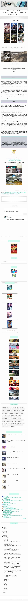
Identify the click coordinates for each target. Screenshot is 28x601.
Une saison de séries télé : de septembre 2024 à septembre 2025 (13, 509)
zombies (3, 426)
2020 (4, 528)
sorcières (19, 421)
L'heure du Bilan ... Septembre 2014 (9, 572)
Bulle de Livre (5, 504)
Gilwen (7, 216)
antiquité (17, 408)
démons (15, 412)
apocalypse (22, 408)
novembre (5, 539)
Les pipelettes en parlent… (7, 510)
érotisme (12, 426)
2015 (4, 535)
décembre (5, 537)
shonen (15, 421)
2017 (4, 532)
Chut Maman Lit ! (6, 516)
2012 (4, 592)
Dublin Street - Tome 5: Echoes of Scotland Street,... (12, 553)
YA (2, 408)
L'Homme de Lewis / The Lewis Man (14, 159)
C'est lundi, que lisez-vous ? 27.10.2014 (10, 550)
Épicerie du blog (21, 599)
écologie (8, 426)
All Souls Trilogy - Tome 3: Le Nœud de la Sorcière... (12, 566)
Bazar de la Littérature (7, 514)
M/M (17, 407)
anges (13, 408)
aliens (10, 408)
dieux (3, 412)
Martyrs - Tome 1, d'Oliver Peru (11, 463)
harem (8, 415)
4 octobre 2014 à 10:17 (9, 217)
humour (12, 415)
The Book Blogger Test (7, 562)
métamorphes (4, 418)
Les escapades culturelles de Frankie (9, 508)
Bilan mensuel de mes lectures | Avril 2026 (9, 503)
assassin (4, 410)
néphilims (15, 418)
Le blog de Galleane (6, 502)
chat (12, 410)
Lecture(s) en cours (9, 282)
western (21, 424)
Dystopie (4, 407)
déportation (20, 412)
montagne (20, 415)
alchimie (6, 408)
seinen (12, 421)
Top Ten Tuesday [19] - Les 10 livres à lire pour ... (11, 548)
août (5, 580)
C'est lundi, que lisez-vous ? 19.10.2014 (10, 558)
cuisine (22, 410)
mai (4, 584)
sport (9, 423)
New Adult (22, 407)
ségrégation (13, 423)
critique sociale (17, 410)
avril (4, 585)
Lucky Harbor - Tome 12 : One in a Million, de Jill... (12, 549)
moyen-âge (4, 416)
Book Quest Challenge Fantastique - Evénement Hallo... (13, 545)
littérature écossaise (9, 193)
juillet (5, 581)
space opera (4, 423)
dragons (7, 412)
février (5, 588)
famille (6, 413)
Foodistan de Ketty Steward (7, 517)
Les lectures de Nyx (6, 499)
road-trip (17, 420)
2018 (4, 531)
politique (4, 420)
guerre (22, 413)
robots (22, 420)
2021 (4, 527)
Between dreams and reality (7, 512)
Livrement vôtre (9, 599)
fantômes (11, 413)
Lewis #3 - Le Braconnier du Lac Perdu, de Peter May (12, 570)
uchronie (4, 424)
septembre (6, 579)
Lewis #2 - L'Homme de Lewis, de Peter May (11, 576)
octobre (5, 540)
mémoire (18, 416)
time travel (22, 423)
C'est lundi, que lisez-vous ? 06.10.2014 (10, 571)
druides (11, 412)
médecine (14, 416)
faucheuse (16, 413)
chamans (8, 410)
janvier (5, 589)
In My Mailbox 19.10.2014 (8, 559)
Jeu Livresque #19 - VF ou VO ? (9, 544)
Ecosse (5, 192)
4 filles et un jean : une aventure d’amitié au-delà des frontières (12, 515)
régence (7, 421)
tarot (18, 423)
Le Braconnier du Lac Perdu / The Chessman (14, 160)
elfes (3, 413)
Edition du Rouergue (11, 192)
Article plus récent (6, 236)
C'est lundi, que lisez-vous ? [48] (12, 485)
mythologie (10, 416)
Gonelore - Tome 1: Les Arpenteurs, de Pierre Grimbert (12, 561)
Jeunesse (14, 407)
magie (16, 415)
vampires (13, 424)
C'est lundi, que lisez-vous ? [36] (12, 474)
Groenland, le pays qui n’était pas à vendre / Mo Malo (11, 511)
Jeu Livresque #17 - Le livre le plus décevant (11, 575)
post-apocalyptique (11, 420)
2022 (4, 526)
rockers (3, 421)
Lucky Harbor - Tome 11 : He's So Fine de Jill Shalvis (12, 563)
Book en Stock (5, 506)
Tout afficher (24, 518)
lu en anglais (17, 193)
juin (4, 583)
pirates (19, 418)
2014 (4, 536)
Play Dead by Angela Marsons (7, 513)
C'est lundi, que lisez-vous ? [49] (12, 480)
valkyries (9, 424)
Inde (11, 407)
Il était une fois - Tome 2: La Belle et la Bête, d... (11, 567)
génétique (4, 415)
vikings (17, 424)
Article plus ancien (22, 236)
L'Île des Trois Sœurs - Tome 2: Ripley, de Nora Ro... (12, 541)
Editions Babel (19, 192)
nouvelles (10, 418)
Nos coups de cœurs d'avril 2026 (8, 507)
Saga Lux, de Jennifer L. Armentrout (12, 457)
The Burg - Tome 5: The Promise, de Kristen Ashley (12, 557)
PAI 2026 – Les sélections (7, 505)
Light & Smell (5, 496)
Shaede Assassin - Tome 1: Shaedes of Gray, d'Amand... (13, 554)
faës (19, 413)
